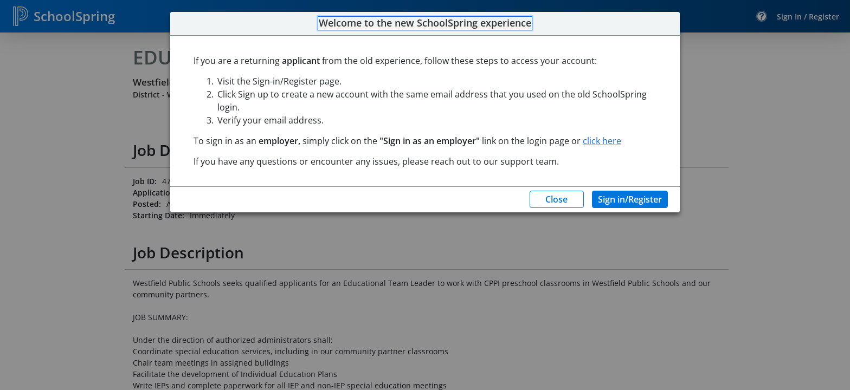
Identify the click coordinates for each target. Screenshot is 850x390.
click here (602, 141)
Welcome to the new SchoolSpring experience (425, 23)
